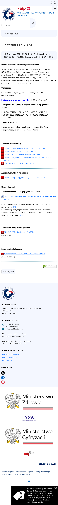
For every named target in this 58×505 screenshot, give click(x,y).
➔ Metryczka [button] (8, 271)
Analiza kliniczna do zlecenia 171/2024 (20, 151)
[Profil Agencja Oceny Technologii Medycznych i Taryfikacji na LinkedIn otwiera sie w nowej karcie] (3, 377)
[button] (51, 2)
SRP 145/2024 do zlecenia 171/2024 (19, 232)
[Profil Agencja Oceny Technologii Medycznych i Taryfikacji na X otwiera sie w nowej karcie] (3, 373)
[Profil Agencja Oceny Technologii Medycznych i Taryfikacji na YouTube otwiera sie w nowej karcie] (3, 382)
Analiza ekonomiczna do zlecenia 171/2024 (22, 154)
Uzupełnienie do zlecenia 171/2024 (19, 163)
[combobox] (18, 25)
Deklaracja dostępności (10, 354)
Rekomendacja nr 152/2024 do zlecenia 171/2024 (24, 254)
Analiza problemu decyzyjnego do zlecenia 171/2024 (26, 148)
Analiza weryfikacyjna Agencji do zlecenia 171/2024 (26, 177)
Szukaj (33, 23)
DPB (14, 207)
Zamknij (56, 488)
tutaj (21, 215)
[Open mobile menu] (54, 7)
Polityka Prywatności (10, 357)
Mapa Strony (7, 360)
